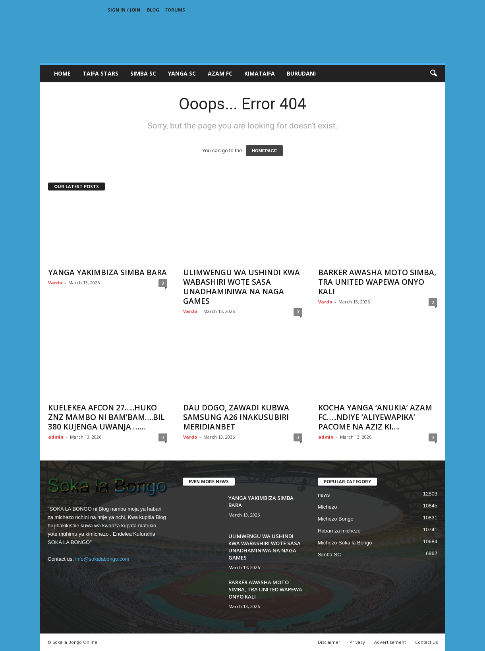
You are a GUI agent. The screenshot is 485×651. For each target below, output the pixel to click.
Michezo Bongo (336, 519)
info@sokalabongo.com (102, 559)
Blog (153, 10)
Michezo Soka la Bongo (345, 543)
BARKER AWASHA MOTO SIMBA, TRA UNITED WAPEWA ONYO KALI (377, 282)
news (324, 495)
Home (62, 73)
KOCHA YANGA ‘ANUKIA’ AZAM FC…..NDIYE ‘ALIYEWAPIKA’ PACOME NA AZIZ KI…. (375, 417)
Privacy (357, 642)
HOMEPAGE (264, 150)
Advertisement (390, 642)
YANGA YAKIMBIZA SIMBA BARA (107, 272)
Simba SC (329, 555)
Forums (175, 10)
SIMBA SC (143, 73)
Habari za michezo (339, 531)
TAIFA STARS (100, 73)
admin (56, 437)
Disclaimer (329, 642)
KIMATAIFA (259, 73)
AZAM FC (220, 73)
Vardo (55, 283)
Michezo (327, 507)
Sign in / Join (124, 10)
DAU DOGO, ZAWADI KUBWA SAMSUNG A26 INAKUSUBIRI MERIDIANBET (236, 417)
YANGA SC (182, 73)
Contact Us (426, 642)
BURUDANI (301, 73)
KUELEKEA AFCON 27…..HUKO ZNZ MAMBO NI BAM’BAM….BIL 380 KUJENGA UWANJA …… (106, 417)
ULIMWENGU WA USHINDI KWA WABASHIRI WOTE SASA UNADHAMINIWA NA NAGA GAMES (241, 286)
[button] (433, 73)
